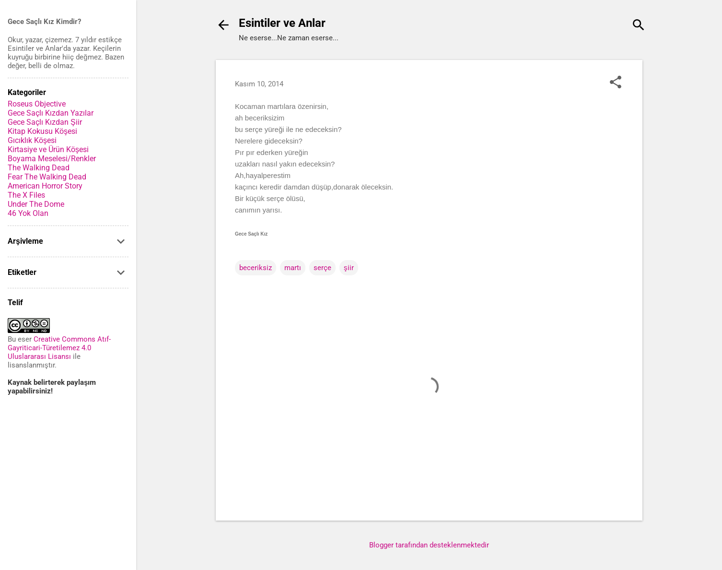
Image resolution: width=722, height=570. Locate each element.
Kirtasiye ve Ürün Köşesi (48, 149)
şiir (349, 267)
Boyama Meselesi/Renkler (52, 158)
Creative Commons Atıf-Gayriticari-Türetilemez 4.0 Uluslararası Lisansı (59, 348)
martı (292, 267)
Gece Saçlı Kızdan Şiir (45, 122)
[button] (615, 83)
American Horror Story (45, 185)
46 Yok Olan (28, 213)
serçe (322, 267)
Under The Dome (36, 204)
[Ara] (638, 26)
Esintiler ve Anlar (282, 23)
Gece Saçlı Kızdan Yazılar (50, 113)
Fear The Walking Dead (47, 176)
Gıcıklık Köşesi (32, 140)
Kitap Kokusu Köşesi (42, 131)
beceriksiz (255, 267)
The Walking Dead (39, 167)
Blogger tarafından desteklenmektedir (429, 545)
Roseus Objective (37, 103)
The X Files (26, 195)
